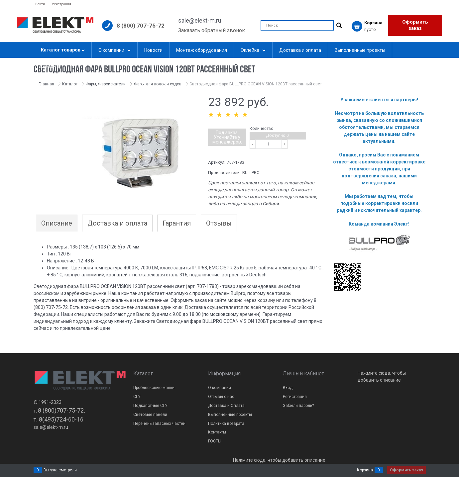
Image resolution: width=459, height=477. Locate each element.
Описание (56, 223)
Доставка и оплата (117, 223)
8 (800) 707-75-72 (141, 25)
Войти (40, 4)
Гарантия (177, 223)
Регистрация (61, 4)
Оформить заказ (415, 25)
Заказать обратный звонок (211, 30)
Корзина (365, 470)
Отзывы (219, 223)
